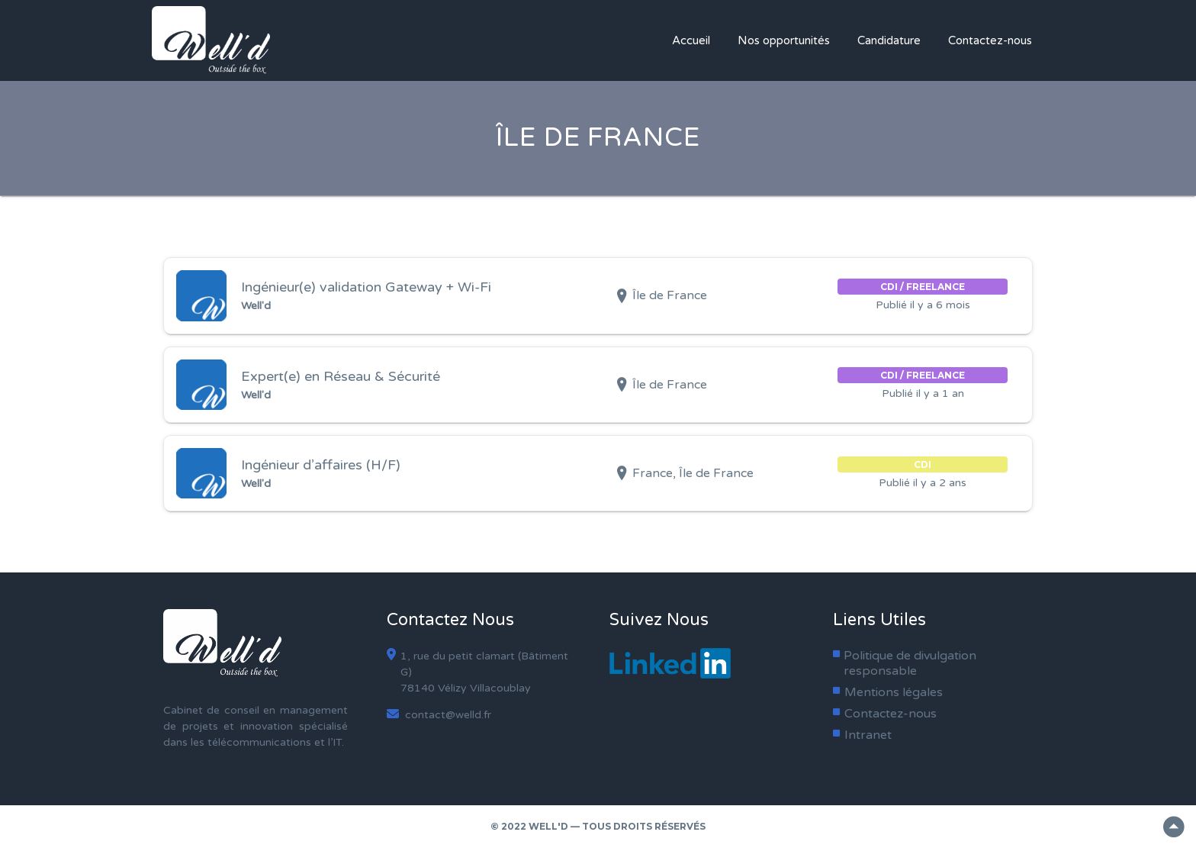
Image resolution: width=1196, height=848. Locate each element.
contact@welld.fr (439, 714)
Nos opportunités (784, 40)
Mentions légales (893, 692)
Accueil (691, 40)
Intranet (868, 735)
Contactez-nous (990, 40)
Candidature (889, 40)
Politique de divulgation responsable (910, 663)
